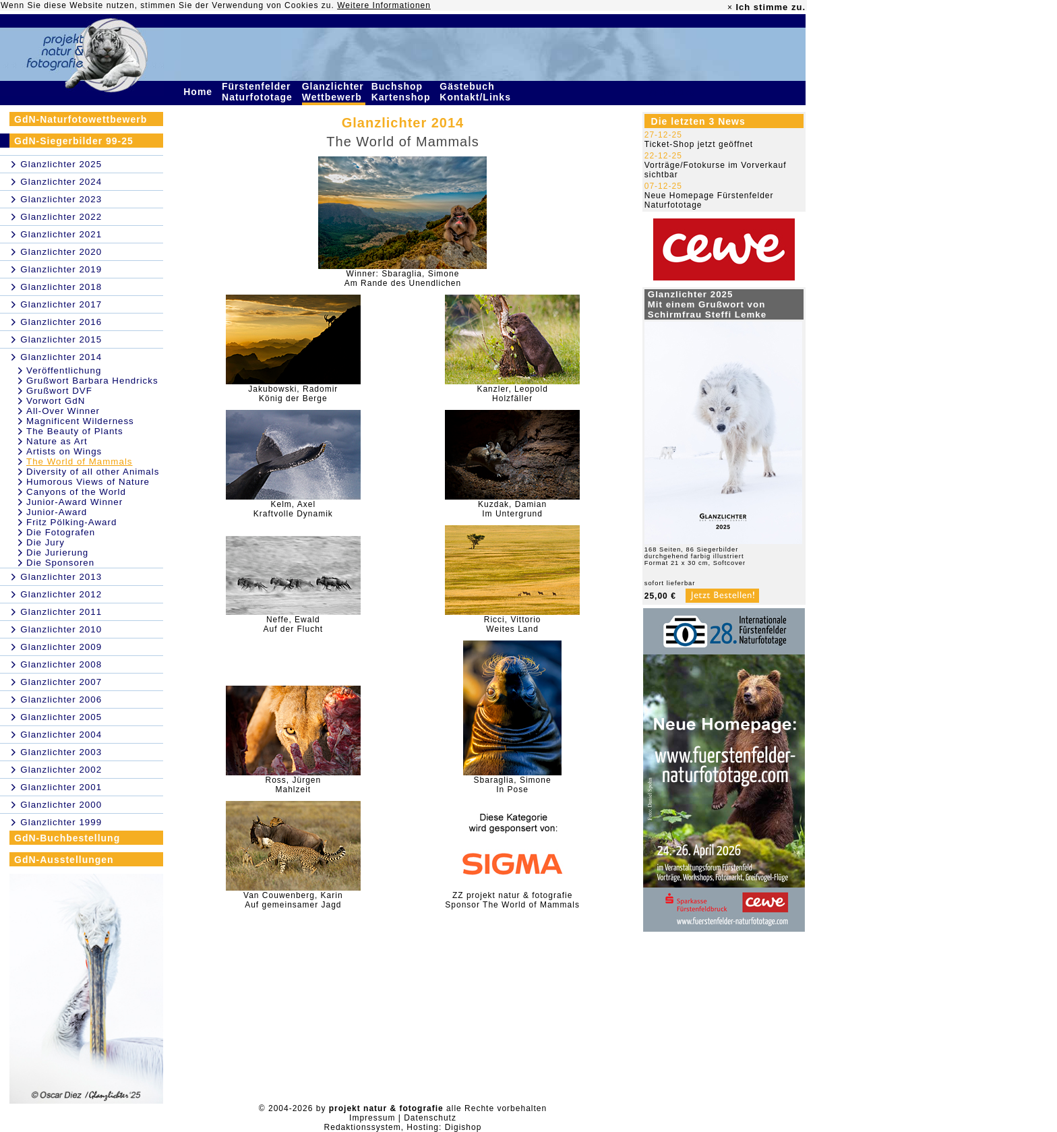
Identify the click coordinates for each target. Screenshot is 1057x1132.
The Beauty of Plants (74, 431)
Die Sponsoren (60, 563)
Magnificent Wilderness (80, 421)
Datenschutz (430, 1118)
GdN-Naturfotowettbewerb (80, 119)
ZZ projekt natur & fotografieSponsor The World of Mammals (512, 900)
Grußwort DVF (59, 391)
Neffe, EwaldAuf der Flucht (294, 624)
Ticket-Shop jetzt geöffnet (698, 144)
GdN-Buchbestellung (67, 838)
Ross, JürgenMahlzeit (294, 784)
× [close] (730, 7)
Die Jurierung (57, 552)
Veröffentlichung (63, 370)
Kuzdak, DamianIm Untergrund (512, 509)
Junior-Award (56, 512)
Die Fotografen (60, 532)
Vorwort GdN (55, 401)
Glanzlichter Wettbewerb (333, 91)
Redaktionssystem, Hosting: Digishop (403, 1127)
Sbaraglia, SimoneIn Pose (512, 784)
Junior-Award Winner (74, 502)
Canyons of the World (76, 492)
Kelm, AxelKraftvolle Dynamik (293, 509)
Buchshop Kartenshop (402, 91)
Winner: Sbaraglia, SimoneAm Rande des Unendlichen (402, 278)
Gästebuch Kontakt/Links (477, 91)
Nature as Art (57, 441)
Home (199, 91)
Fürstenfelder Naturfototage (259, 91)
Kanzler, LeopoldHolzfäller (512, 393)
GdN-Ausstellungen (64, 859)
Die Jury (45, 542)
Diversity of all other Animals (92, 472)
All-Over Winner (63, 411)
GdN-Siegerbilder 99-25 (73, 141)
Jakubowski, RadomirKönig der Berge (293, 393)
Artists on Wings (64, 451)
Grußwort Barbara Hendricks (92, 381)
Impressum (372, 1118)
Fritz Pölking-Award (71, 522)
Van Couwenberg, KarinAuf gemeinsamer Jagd (293, 900)
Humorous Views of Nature (88, 482)
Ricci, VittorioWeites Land (512, 624)
